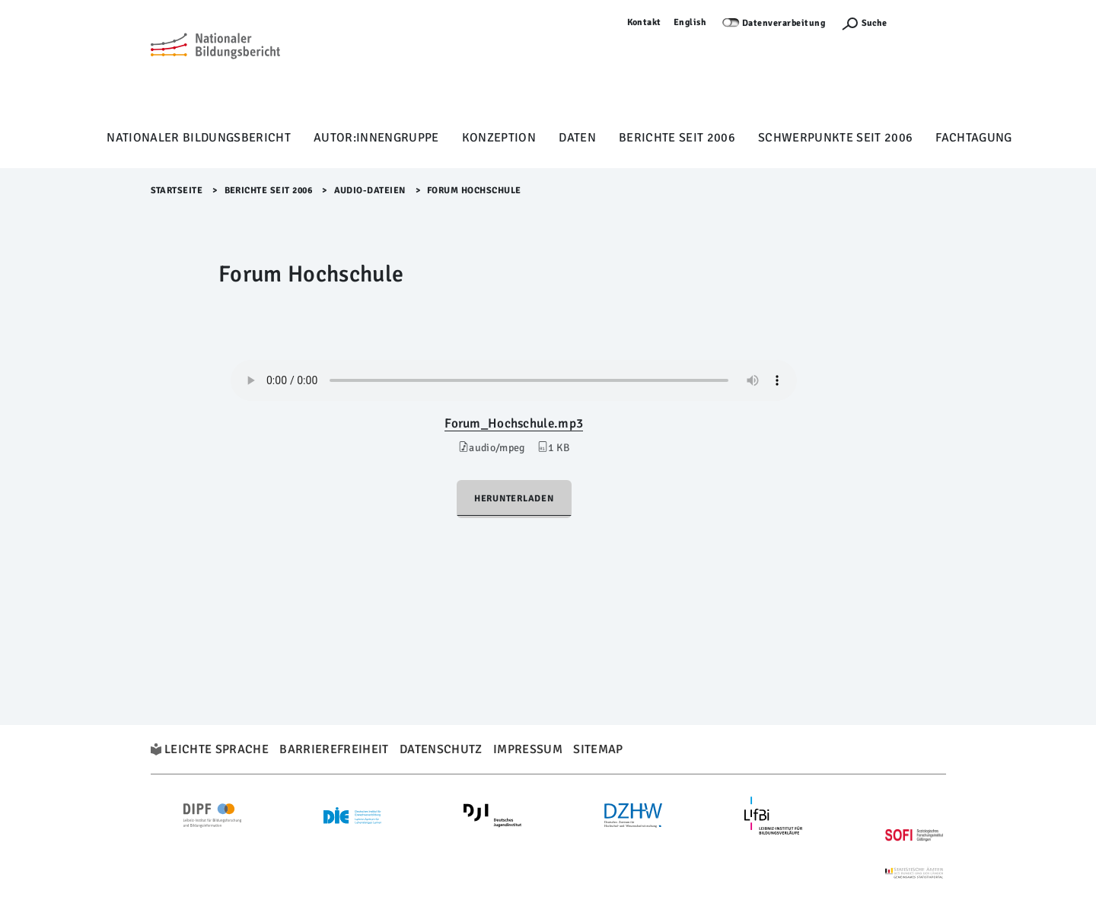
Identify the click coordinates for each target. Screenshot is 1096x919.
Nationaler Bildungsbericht (199, 137)
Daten (577, 137)
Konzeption (499, 137)
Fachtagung (973, 137)
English (690, 22)
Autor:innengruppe (376, 137)
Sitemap (598, 749)
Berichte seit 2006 (677, 137)
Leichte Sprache (216, 749)
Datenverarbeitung (784, 23)
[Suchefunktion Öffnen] (864, 23)
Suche (874, 23)
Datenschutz (441, 749)
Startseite (177, 190)
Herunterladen (514, 498)
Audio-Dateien (370, 190)
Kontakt (644, 22)
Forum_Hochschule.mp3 (513, 423)
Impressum (527, 749)
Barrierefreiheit (333, 749)
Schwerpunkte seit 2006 (835, 137)
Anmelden (924, 22)
